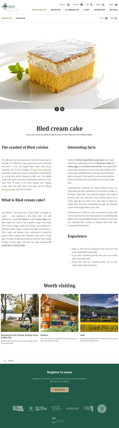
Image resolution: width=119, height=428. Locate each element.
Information (99, 10)
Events (87, 10)
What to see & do (39, 10)
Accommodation (72, 10)
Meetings (113, 10)
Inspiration (55, 10)
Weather (62, 4)
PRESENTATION (7, 18)
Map (87, 4)
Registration (59, 390)
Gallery (103, 18)
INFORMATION (20, 18)
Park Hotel (37, 170)
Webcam (76, 4)
